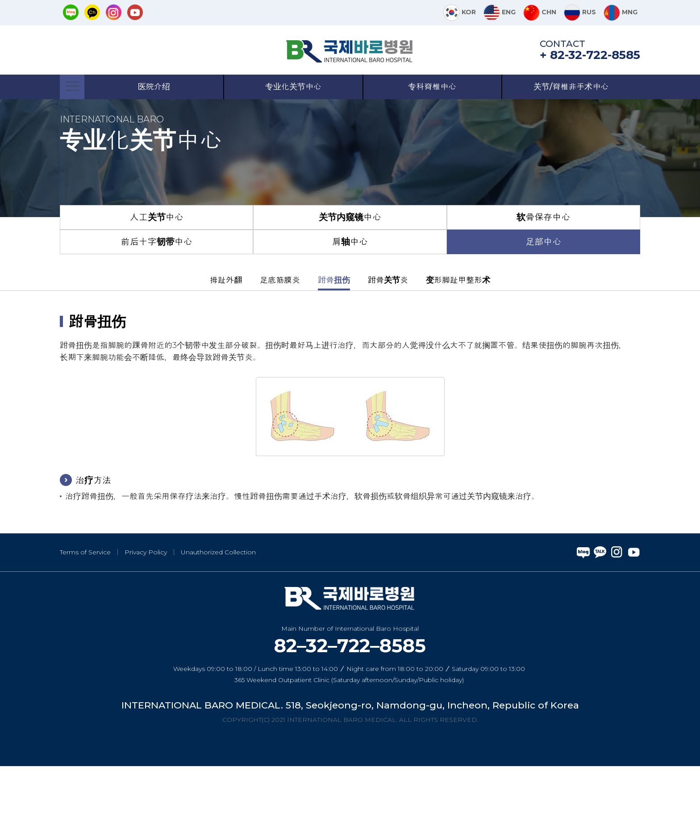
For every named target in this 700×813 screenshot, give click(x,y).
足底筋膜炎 (280, 326)
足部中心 (543, 288)
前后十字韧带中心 (156, 288)
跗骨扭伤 (334, 326)
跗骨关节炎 (388, 326)
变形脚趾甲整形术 (458, 326)
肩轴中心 (350, 288)
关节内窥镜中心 (350, 264)
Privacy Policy (146, 599)
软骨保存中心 (543, 264)
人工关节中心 (156, 264)
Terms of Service (85, 599)
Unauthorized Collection (218, 599)
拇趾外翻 (226, 326)
